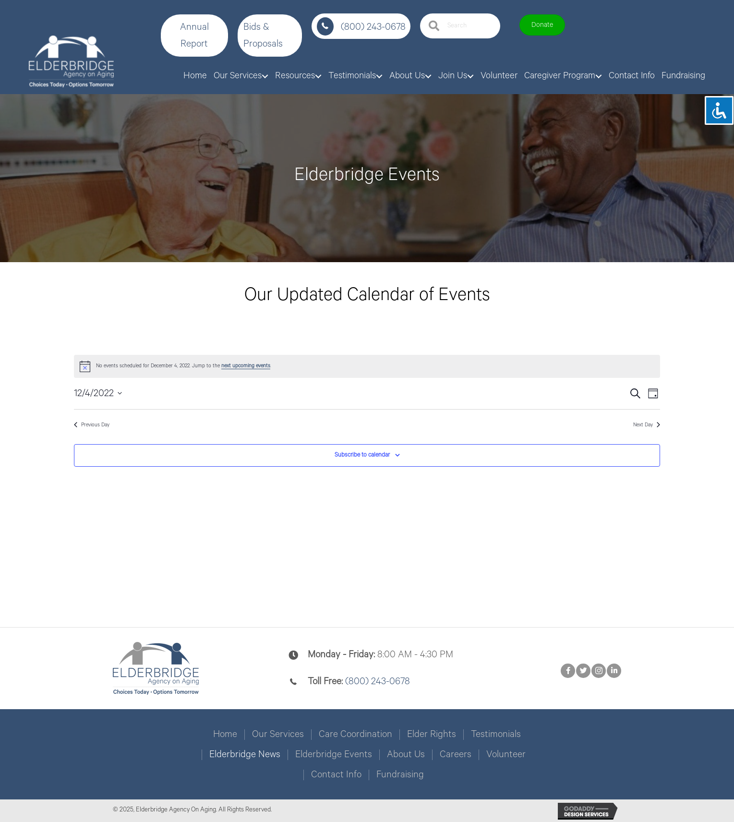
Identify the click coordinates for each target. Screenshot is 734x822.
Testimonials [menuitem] (496, 734)
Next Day (646, 425)
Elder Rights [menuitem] (431, 734)
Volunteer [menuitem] (506, 754)
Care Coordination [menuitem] (355, 734)
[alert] (367, 366)
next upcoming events (245, 366)
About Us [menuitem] (406, 754)
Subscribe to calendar (362, 455)
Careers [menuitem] (455, 754)
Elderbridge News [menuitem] (244, 754)
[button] (194, 35)
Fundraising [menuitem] (400, 775)
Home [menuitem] (225, 734)
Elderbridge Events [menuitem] (333, 754)
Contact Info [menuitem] (336, 775)
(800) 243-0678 (373, 27)
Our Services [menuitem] (278, 734)
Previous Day (91, 425)
